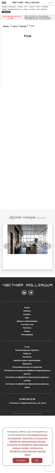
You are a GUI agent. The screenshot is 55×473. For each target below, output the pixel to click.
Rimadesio (6, 10)
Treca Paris (32, 16)
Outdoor (27, 329)
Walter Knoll (17, 10)
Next (48, 254)
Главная (7, 30)
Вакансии (27, 400)
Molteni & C (15, 16)
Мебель (27, 324)
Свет (27, 335)
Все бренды (44, 16)
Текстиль (27, 350)
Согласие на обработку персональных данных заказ (27, 451)
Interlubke (15, 13)
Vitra (24, 16)
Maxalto (5, 13)
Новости (27, 385)
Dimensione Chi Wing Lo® (39, 13)
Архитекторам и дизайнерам (27, 395)
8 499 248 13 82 (47, 4)
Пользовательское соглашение (27, 405)
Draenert (25, 13)
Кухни (19, 30)
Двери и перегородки (27, 340)
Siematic (37, 10)
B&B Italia (46, 10)
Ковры (27, 355)
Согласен (20, 460)
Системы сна (27, 345)
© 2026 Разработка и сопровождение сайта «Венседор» (27, 470)
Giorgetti (6, 16)
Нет (37, 460)
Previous (7, 254)
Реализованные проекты (27, 379)
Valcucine (28, 10)
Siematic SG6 (27, 270)
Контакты (27, 390)
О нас (27, 374)
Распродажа (27, 360)
